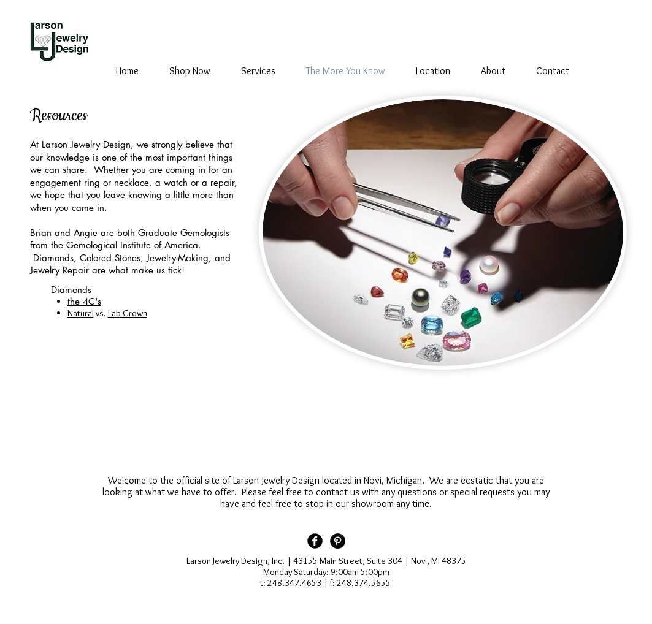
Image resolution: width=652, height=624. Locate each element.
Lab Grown (127, 313)
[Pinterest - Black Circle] (337, 541)
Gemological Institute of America (132, 245)
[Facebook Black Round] (315, 541)
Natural (80, 313)
